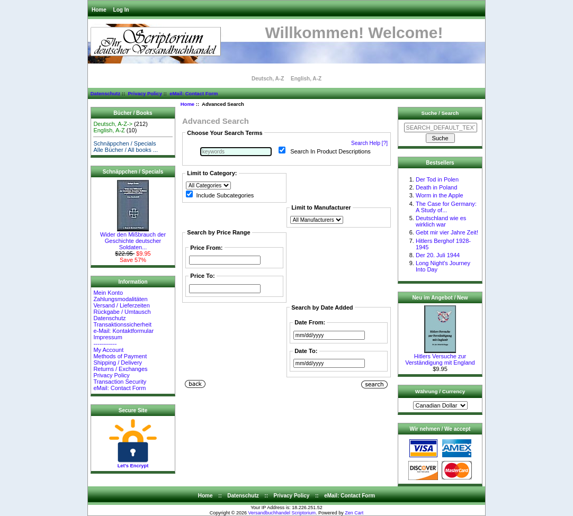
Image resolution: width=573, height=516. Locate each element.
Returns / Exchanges (120, 369)
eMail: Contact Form (193, 93)
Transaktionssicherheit (122, 324)
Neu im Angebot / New (440, 298)
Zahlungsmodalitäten (120, 299)
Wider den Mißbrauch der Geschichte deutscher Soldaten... (133, 238)
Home (99, 10)
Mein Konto (108, 292)
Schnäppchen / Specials (124, 143)
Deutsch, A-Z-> (112, 124)
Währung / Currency (440, 391)
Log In (121, 10)
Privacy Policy (145, 93)
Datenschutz (105, 93)
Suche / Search (440, 113)
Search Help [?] (369, 143)
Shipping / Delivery (117, 362)
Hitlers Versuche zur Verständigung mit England (439, 357)
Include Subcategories (225, 195)
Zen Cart (354, 512)
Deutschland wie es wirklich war (441, 221)
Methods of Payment (120, 356)
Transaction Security (119, 381)
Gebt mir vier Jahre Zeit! (447, 232)
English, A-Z (306, 79)
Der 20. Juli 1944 (438, 255)
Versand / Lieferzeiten (121, 305)
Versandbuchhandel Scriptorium (282, 512)
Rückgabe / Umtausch (121, 312)
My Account (108, 350)
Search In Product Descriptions (330, 151)
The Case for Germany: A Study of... (446, 207)
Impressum (107, 337)
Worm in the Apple (439, 195)
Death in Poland (436, 187)
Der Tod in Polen (437, 179)
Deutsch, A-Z (268, 79)
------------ (105, 343)
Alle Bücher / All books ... (125, 150)
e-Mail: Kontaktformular (124, 331)
